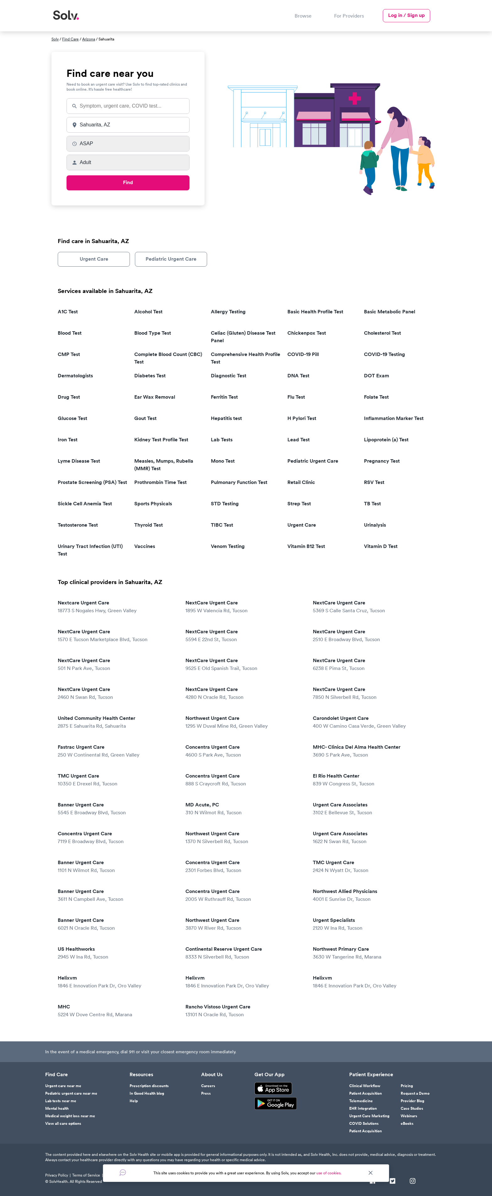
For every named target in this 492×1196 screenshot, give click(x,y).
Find (128, 182)
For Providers (349, 16)
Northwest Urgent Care (244, 722)
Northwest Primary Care (372, 953)
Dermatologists (75, 375)
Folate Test (376, 397)
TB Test (372, 503)
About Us (211, 1074)
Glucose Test (72, 418)
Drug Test (69, 397)
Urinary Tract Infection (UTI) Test (90, 550)
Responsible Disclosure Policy (129, 1175)
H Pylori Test (301, 418)
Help (134, 1101)
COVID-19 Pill (303, 354)
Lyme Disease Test (79, 461)
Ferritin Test (224, 397)
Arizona (88, 39)
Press (206, 1093)
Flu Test (296, 397)
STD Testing (225, 503)
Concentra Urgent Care (244, 751)
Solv (55, 39)
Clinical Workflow (364, 1086)
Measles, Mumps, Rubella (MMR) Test (163, 465)
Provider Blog (412, 1101)
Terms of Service (86, 1175)
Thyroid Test (148, 525)
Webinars (409, 1116)
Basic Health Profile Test (315, 311)
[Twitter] (392, 1181)
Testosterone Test (78, 525)
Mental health (57, 1108)
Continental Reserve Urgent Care (244, 953)
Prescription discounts (149, 1086)
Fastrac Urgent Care (117, 751)
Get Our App (269, 1074)
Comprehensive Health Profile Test (245, 358)
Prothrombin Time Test (160, 482)
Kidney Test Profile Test (161, 439)
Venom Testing (228, 546)
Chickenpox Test (306, 333)
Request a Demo (415, 1093)
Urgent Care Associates (372, 808)
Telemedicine (361, 1101)
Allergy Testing (228, 311)
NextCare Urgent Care (244, 606)
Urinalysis (375, 525)
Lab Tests (222, 439)
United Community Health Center (117, 722)
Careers (208, 1086)
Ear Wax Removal (154, 397)
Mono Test (223, 461)
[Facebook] (372, 1181)
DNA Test (298, 375)
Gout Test (145, 418)
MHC (117, 1010)
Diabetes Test (150, 375)
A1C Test (68, 311)
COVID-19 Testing (384, 354)
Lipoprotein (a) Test (386, 439)
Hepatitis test (226, 418)
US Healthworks (117, 953)
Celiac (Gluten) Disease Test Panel (243, 337)
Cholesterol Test (382, 333)
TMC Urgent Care (117, 780)
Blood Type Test (152, 333)
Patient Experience (371, 1074)
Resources (141, 1074)
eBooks (407, 1123)
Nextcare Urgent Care (117, 606)
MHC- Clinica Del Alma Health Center (372, 751)
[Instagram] (412, 1181)
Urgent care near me (63, 1086)
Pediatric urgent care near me (71, 1093)
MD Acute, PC (244, 808)
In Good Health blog (147, 1093)
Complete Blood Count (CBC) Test (168, 358)
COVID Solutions (364, 1123)
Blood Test (70, 333)
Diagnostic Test (228, 375)
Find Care (70, 39)
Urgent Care (94, 259)
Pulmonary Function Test (239, 482)
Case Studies (412, 1108)
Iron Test (68, 439)
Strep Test (299, 503)
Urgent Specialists (372, 924)
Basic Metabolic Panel (389, 311)
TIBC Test (222, 525)
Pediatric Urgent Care (171, 259)
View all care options (63, 1123)
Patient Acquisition (365, 1093)
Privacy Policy (56, 1175)
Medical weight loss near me (70, 1116)
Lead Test (298, 439)
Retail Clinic (301, 482)
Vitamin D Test (381, 546)
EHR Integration (363, 1108)
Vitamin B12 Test (306, 546)
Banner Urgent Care (117, 808)
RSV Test (374, 482)
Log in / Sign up (406, 15)
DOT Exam (376, 375)
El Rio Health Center (372, 780)
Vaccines (144, 546)
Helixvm (117, 982)
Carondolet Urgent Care (372, 722)
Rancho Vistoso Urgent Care (244, 1010)
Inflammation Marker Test (394, 418)
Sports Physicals (153, 503)
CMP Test (69, 354)
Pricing (407, 1086)
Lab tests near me (60, 1101)
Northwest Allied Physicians (372, 895)
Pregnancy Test (382, 461)
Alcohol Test (148, 311)
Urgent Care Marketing (369, 1116)
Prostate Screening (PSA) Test (92, 482)
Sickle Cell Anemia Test (85, 503)
